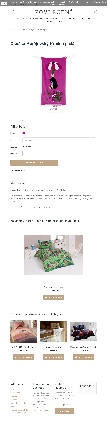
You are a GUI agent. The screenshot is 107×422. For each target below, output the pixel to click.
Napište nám (15, 393)
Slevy (12, 389)
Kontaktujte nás (54, 21)
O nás (12, 407)
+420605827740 (39, 404)
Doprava (13, 400)
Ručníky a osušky (76, 18)
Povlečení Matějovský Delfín (23, 347)
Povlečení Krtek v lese (53, 287)
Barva (13, 133)
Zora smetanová (53, 347)
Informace (14, 396)
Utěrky (63, 18)
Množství (14, 153)
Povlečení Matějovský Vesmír (83, 347)
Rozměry (14, 140)
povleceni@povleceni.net (43, 410)
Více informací (18, 183)
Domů (12, 30)
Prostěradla (51, 18)
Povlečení (20, 18)
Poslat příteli (20, 170)
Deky (89, 18)
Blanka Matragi (36, 18)
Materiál (13, 147)
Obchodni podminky (18, 403)
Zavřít (4, 3)
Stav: (12, 121)
